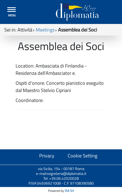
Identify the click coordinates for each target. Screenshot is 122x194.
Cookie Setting (82, 155)
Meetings (45, 29)
